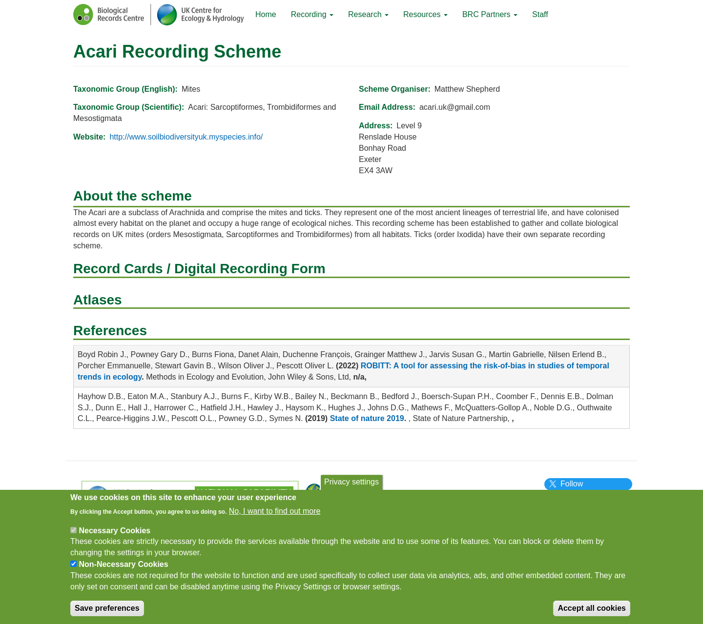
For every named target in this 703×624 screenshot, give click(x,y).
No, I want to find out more (275, 515)
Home (265, 14)
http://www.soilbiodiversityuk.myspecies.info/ (186, 137)
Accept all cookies (592, 612)
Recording (312, 14)
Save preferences (107, 612)
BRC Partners (489, 14)
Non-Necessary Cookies (123, 568)
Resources (425, 14)
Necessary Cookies (114, 534)
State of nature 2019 (367, 418)
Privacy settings (351, 486)
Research (368, 14)
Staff (540, 14)
